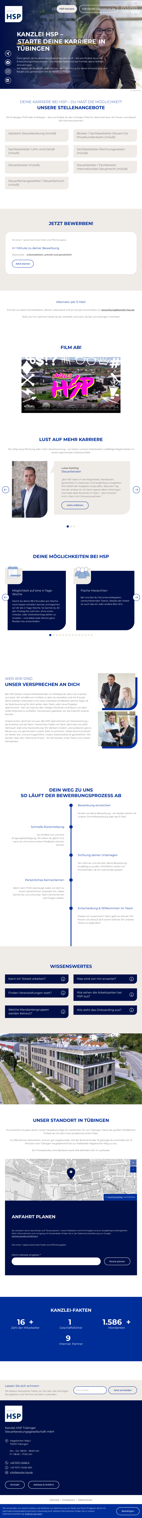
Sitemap (54, 1499)
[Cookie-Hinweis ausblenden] (128, 1511)
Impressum (68, 1499)
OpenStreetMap (115, 1197)
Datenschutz (85, 1499)
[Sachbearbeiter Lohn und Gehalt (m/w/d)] (37, 151)
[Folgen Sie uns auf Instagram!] (8, 71)
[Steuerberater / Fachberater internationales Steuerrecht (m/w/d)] (105, 167)
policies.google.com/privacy (25, 1236)
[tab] (37, 979)
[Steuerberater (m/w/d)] (37, 167)
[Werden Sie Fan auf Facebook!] (8, 62)
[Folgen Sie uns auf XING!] (8, 53)
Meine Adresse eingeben (26, 1255)
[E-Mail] (90, 1390)
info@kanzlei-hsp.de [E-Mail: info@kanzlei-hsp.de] (21, 1472)
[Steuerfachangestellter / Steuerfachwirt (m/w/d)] (37, 183)
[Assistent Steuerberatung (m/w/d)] (37, 135)
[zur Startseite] (13, 14)
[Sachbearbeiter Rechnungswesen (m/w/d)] (105, 151)
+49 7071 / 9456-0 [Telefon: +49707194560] (19, 1462)
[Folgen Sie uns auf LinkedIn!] (8, 80)
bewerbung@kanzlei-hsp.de (118, 310)
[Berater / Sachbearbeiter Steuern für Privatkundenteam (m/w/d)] (105, 135)
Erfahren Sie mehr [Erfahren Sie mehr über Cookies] (33, 1514)
